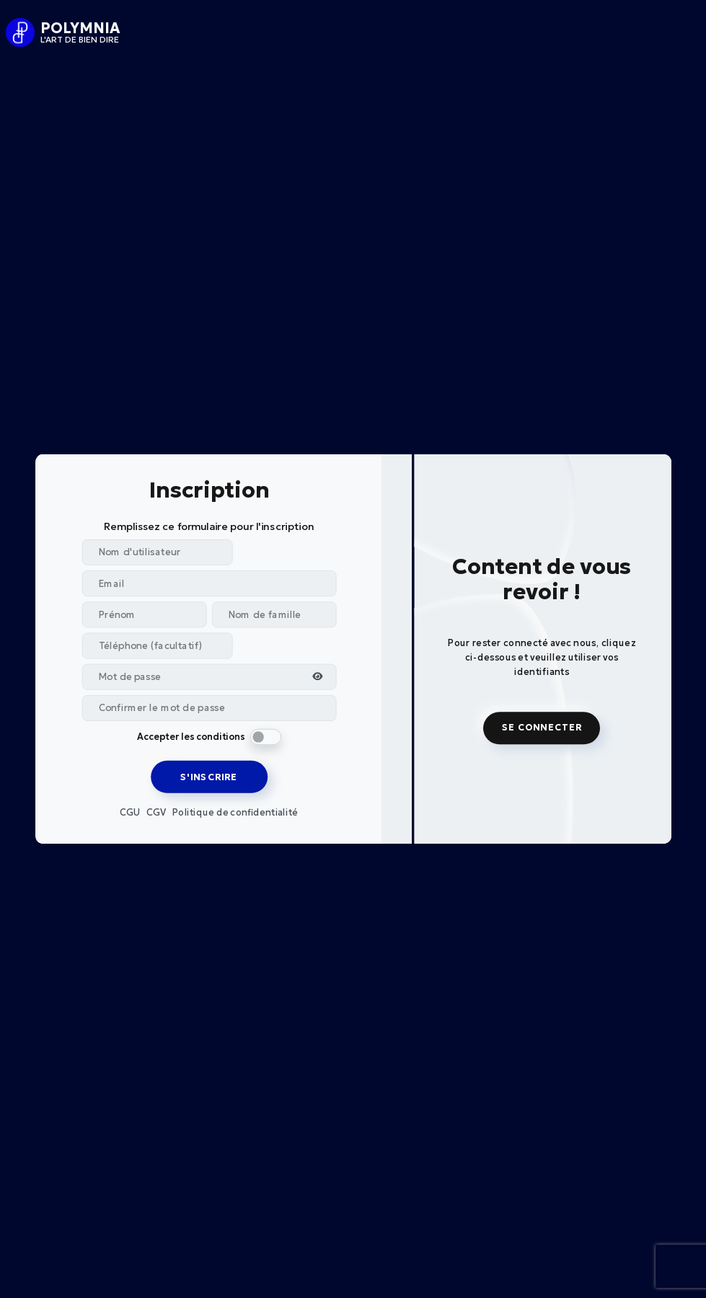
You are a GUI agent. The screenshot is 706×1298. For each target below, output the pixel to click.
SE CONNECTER (535, 727)
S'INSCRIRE (214, 776)
